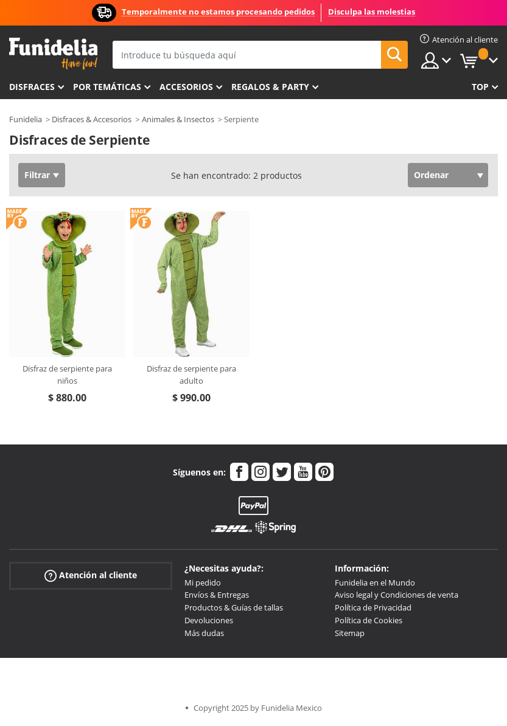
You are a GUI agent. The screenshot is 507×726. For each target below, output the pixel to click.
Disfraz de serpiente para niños (67, 374)
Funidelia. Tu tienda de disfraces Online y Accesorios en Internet (53, 54)
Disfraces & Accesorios (91, 119)
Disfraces (32, 86)
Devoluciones (208, 620)
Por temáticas (107, 86)
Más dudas (204, 632)
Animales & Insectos (178, 119)
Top (480, 86)
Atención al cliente (90, 575)
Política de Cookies (368, 620)
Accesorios (186, 86)
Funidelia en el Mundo (375, 582)
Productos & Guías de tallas (233, 607)
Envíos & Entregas (216, 594)
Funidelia (25, 119)
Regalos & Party (270, 86)
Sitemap (350, 632)
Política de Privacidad (373, 607)
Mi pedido (202, 582)
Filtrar (37, 175)
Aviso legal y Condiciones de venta (396, 594)
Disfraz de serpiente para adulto (191, 374)
